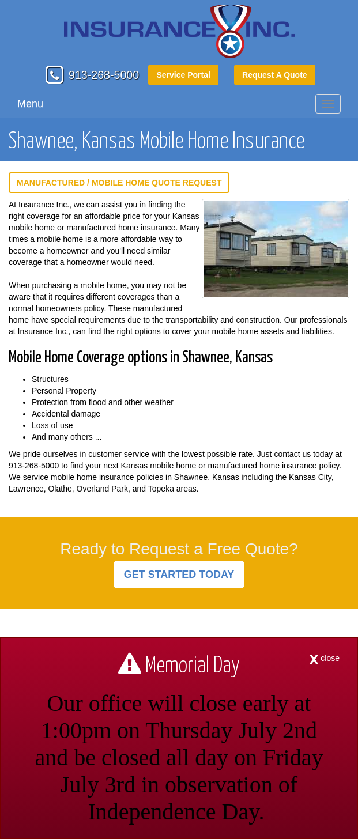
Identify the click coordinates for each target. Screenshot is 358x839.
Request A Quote (274, 75)
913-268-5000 (104, 75)
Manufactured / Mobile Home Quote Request (119, 182)
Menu (30, 103)
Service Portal (183, 75)
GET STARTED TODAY (179, 574)
